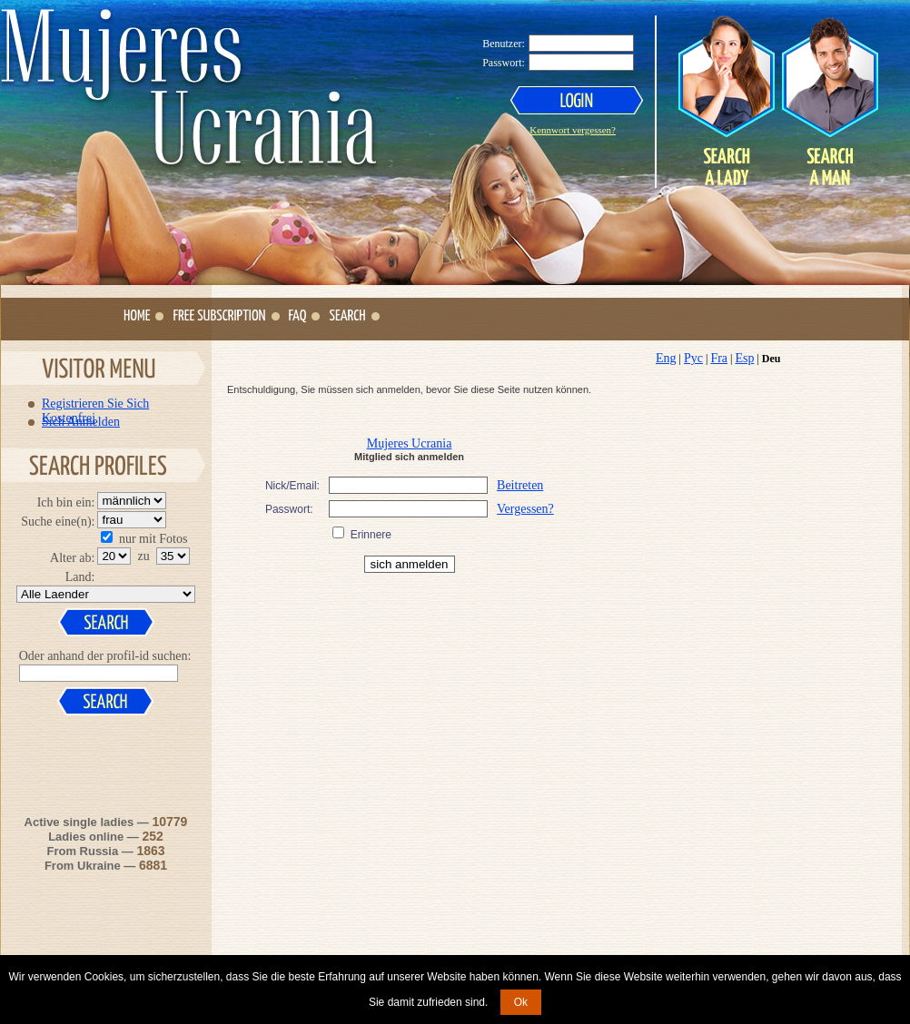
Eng (666, 358)
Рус (693, 358)
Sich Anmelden (81, 421)
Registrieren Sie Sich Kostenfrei (95, 403)
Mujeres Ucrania (409, 443)
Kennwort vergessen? (572, 129)
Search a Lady (726, 100)
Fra (718, 358)
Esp (744, 358)
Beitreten (520, 485)
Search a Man (829, 100)
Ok (521, 1002)
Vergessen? (525, 509)
